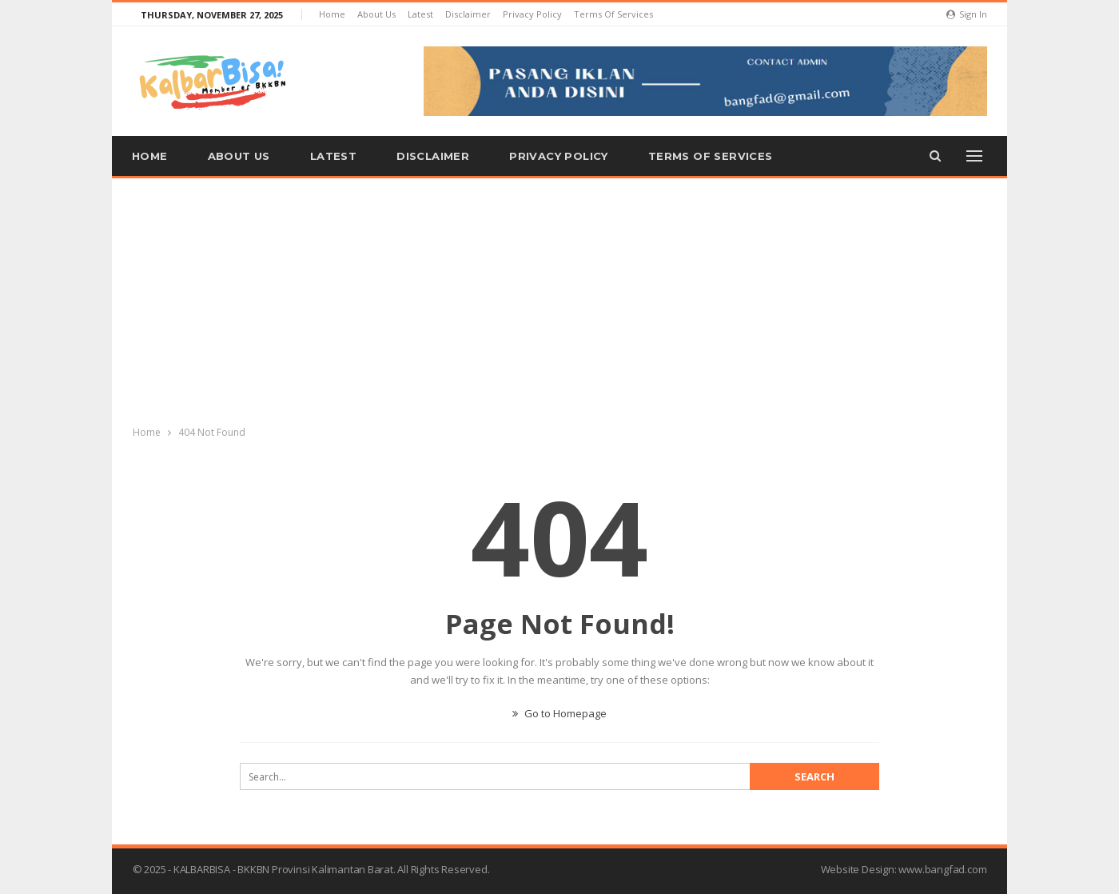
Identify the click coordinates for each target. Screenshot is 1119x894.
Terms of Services (613, 14)
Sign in (966, 14)
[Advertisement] (559, 298)
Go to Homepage (559, 713)
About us (376, 14)
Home (332, 14)
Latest (420, 14)
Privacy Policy (532, 14)
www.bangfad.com (942, 869)
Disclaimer (468, 14)
